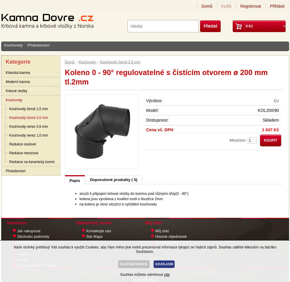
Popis (75, 180)
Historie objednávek (171, 237)
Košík (226, 6)
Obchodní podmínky (33, 237)
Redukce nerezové (23, 153)
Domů (207, 6)
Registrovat (250, 6)
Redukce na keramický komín (32, 162)
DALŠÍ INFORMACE (134, 264)
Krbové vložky (16, 91)
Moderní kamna (18, 82)
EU (276, 101)
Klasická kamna (18, 73)
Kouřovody (13, 45)
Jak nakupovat (29, 231)
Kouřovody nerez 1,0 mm (28, 135)
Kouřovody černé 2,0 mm (28, 118)
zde (167, 275)
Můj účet (162, 231)
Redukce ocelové (22, 144)
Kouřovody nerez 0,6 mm (28, 127)
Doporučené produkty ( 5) (114, 180)
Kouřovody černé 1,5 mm (28, 109)
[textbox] (163, 26)
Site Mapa (94, 237)
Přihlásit (277, 6)
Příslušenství (38, 45)
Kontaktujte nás (98, 231)
